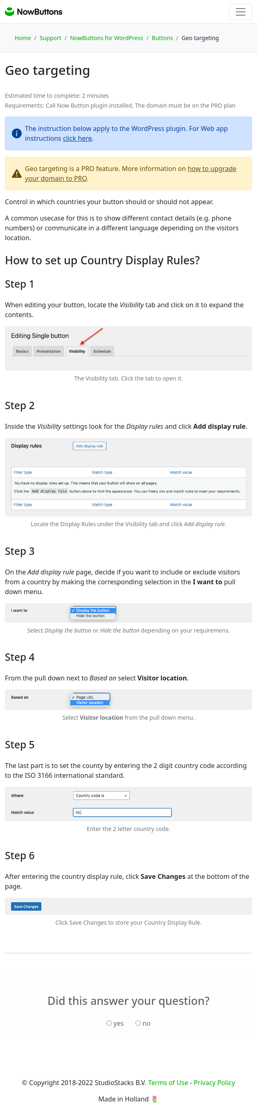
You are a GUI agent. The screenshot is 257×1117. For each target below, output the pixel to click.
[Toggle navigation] (240, 12)
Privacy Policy (214, 1082)
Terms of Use (168, 1082)
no (143, 1023)
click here (77, 138)
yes (115, 1023)
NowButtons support (33, 11)
